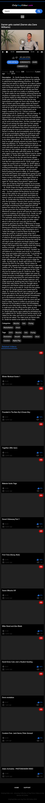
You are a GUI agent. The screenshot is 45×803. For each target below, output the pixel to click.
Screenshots (25, 62)
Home (16, 787)
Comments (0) (22, 66)
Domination (8, 336)
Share (34, 62)
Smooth (17, 336)
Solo (23, 323)
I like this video (13, 58)
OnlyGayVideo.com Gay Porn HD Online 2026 (22, 799)
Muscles (16, 323)
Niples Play (17, 341)
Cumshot (7, 341)
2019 (10, 332)
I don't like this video (16, 58)
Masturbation (8, 327)
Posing (31, 323)
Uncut (18, 327)
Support (27, 787)
